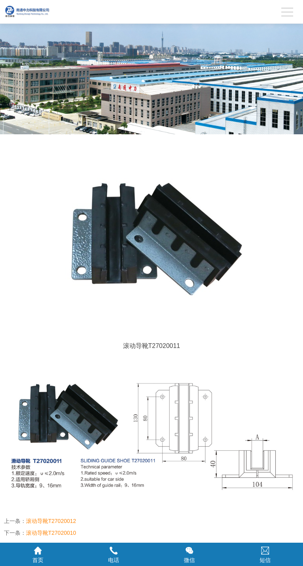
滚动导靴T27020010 (51, 533)
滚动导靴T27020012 (51, 521)
